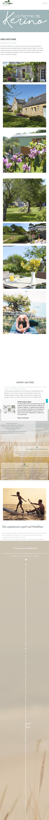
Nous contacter (23, 418)
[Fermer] (47, 401)
